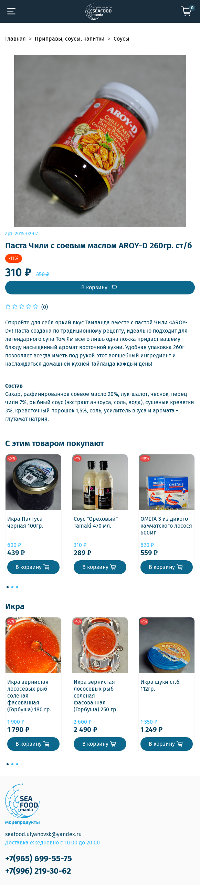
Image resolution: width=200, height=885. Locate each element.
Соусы (121, 38)
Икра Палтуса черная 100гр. (25, 522)
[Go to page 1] (8, 587)
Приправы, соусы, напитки (70, 38)
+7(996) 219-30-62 (38, 871)
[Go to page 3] (17, 587)
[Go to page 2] (12, 587)
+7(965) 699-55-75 (38, 858)
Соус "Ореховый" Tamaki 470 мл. (96, 522)
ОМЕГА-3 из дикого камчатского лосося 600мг (166, 525)
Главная (15, 38)
